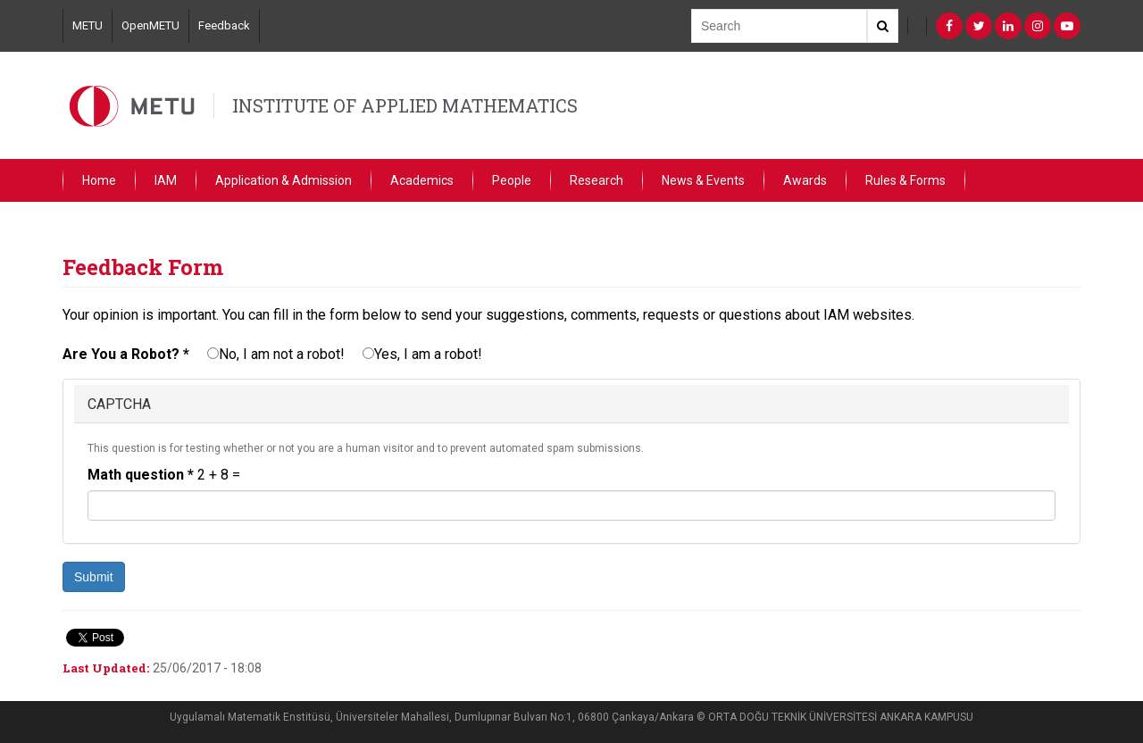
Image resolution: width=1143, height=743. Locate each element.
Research (596, 180)
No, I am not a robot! (276, 354)
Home (99, 180)
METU (87, 25)
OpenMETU (150, 25)
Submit (93, 577)
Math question (141, 474)
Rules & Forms (905, 180)
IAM (165, 180)
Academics (422, 180)
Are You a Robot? (126, 354)
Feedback (224, 25)
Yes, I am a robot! (422, 354)
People (511, 180)
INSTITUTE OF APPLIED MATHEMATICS (405, 105)
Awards (805, 180)
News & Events (703, 180)
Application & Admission (283, 180)
